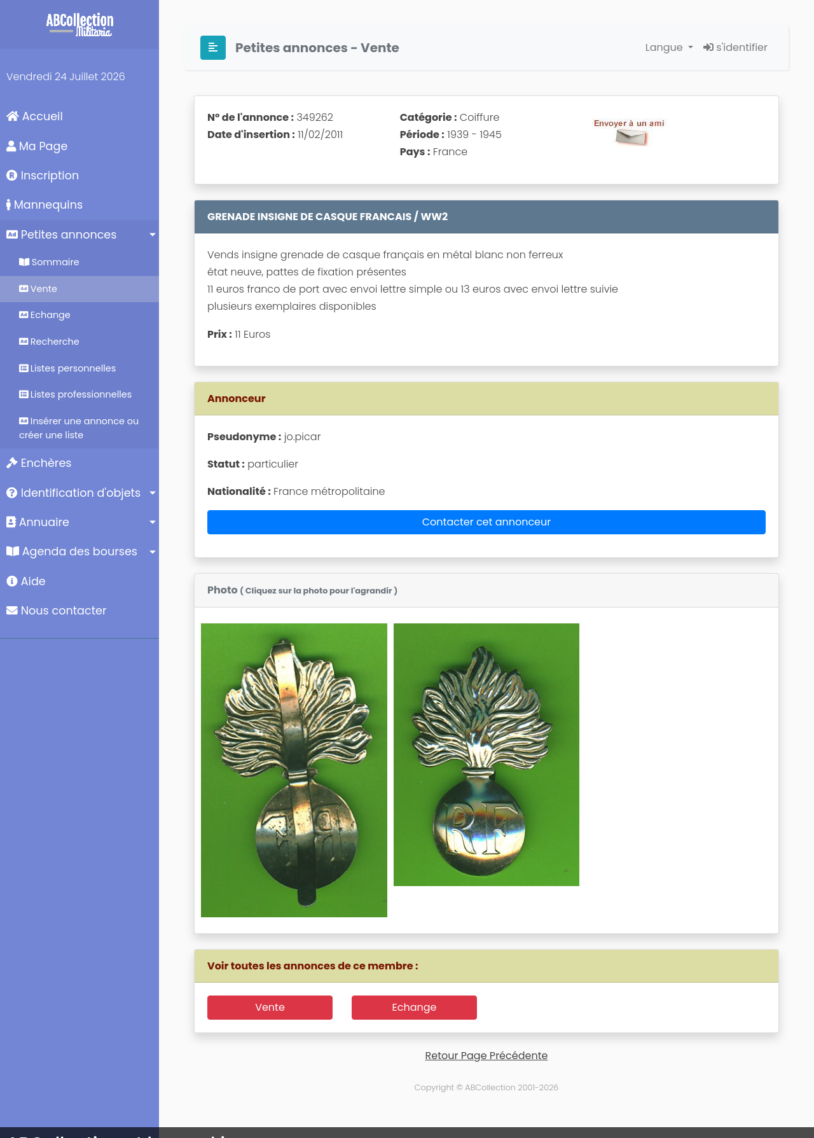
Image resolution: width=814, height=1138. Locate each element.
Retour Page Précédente (486, 1055)
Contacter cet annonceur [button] (486, 522)
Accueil (34, 116)
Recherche (49, 341)
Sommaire (49, 262)
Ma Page (36, 146)
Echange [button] (414, 1007)
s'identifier (735, 47)
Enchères (39, 463)
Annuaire (37, 522)
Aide (26, 581)
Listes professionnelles (75, 394)
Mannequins (44, 204)
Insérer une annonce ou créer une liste (79, 428)
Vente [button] (270, 1007)
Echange (45, 315)
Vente (38, 288)
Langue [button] (665, 47)
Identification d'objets (73, 493)
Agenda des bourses (71, 551)
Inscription (42, 175)
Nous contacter (56, 610)
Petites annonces (61, 234)
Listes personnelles (67, 368)
